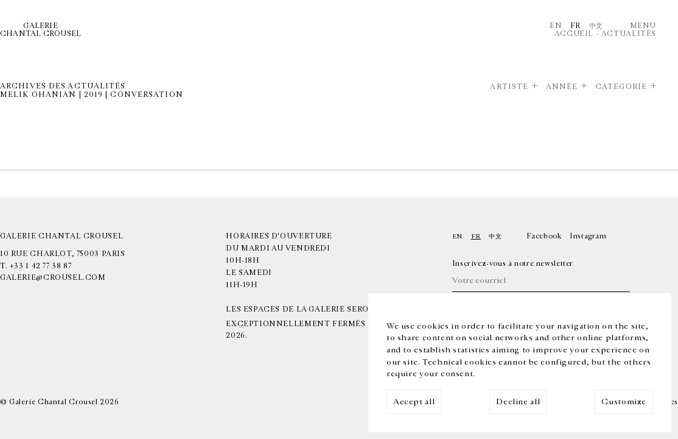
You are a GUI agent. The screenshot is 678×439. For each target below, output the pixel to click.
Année (562, 86)
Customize (623, 402)
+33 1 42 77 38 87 (40, 266)
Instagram (588, 236)
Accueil (573, 33)
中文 (596, 25)
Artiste (509, 86)
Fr (575, 25)
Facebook (544, 236)
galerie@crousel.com (53, 277)
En (556, 25)
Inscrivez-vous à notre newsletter (512, 263)
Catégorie (621, 86)
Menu (643, 25)
